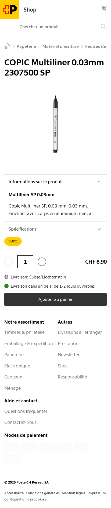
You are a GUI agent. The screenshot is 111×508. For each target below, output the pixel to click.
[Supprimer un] (8, 261)
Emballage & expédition (28, 343)
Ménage (12, 388)
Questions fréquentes (26, 411)
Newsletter (69, 354)
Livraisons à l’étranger (80, 332)
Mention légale (73, 493)
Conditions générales (43, 493)
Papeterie (14, 354)
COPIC (13, 241)
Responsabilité (72, 377)
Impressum (97, 493)
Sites (62, 366)
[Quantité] (25, 261)
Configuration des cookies (25, 499)
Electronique (17, 366)
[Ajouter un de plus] (42, 261)
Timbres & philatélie (24, 332)
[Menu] (7, 26)
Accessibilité (14, 493)
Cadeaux (13, 377)
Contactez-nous (20, 422)
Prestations (69, 343)
